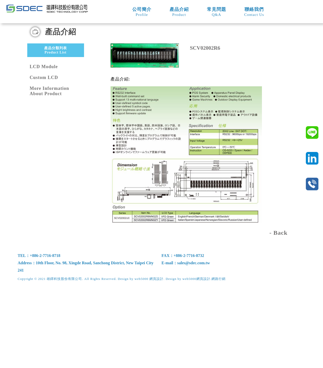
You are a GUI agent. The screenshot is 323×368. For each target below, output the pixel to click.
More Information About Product (49, 172)
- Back (278, 313)
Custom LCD (44, 158)
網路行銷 (218, 359)
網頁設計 (203, 359)
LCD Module (44, 147)
